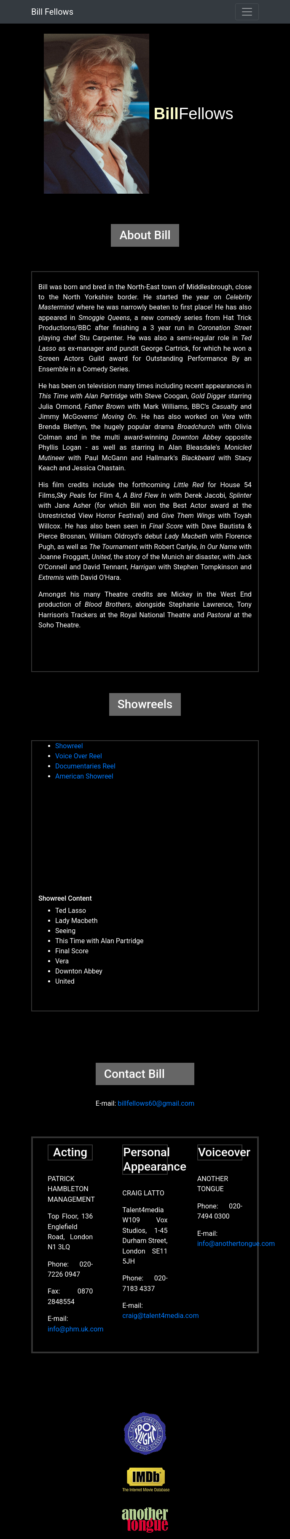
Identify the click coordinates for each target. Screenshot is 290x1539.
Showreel (69, 746)
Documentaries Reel (85, 766)
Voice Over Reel (78, 756)
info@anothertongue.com (236, 1244)
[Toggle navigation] (247, 11)
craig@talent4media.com (160, 1316)
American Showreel (84, 776)
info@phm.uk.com (75, 1329)
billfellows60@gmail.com (156, 1103)
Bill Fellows (52, 12)
